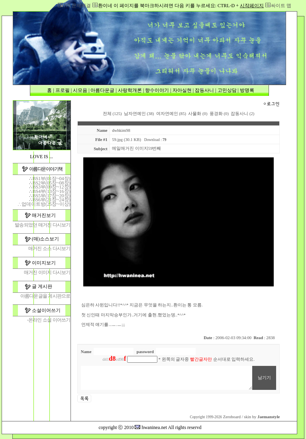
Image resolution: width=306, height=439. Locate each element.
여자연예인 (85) (171, 113)
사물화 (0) (197, 113)
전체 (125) (112, 113)
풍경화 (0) (219, 113)
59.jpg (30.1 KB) (126, 139)
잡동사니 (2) (242, 113)
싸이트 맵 (281, 5)
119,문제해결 (77, 5)
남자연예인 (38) (139, 113)
